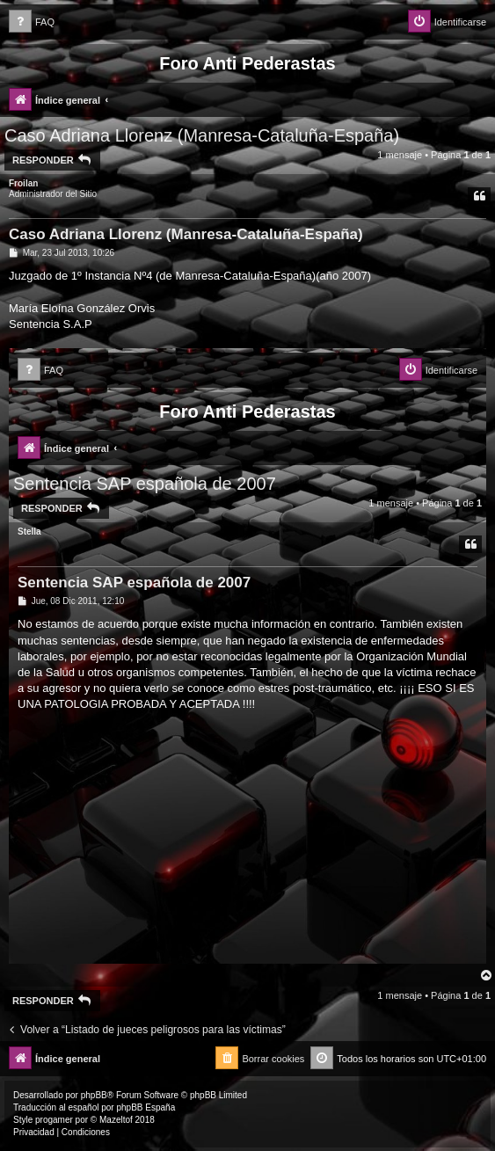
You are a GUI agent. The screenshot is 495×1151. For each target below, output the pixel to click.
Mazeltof (116, 1120)
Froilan (23, 183)
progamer (54, 1120)
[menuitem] (32, 22)
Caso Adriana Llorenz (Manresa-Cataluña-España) (201, 135)
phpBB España (145, 1107)
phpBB (94, 1095)
